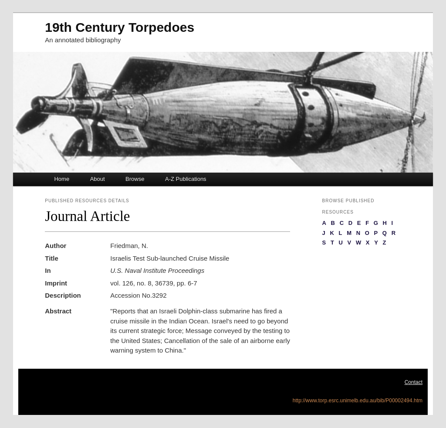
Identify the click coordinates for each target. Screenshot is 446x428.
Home (61, 179)
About (97, 179)
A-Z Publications (185, 179)
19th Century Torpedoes (119, 27)
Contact (413, 382)
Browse (134, 179)
